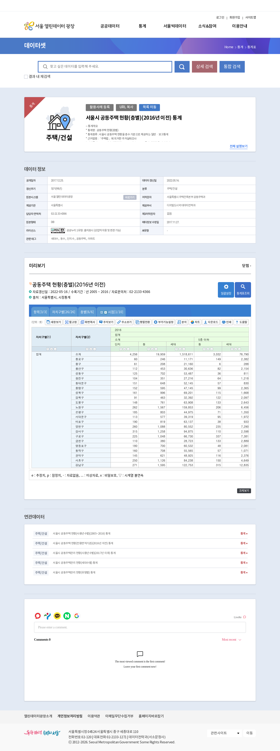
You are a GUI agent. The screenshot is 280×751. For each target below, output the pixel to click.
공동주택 (81, 238)
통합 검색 (232, 66)
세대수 (54, 238)
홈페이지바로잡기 (151, 716)
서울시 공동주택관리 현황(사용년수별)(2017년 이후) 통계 (84, 553)
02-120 (86, 737)
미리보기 (140, 266)
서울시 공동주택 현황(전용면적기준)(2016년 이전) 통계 (83, 543)
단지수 (70, 238)
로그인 (220, 17)
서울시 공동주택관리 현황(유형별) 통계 (74, 572)
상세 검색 (204, 66)
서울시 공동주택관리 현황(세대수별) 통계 (75, 562)
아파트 (91, 238)
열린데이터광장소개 (38, 716)
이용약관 (94, 716)
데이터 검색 (182, 67)
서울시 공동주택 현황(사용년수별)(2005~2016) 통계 (81, 533)
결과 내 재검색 (40, 77)
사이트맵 (250, 17)
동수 (62, 238)
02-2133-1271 (117, 737)
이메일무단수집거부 (119, 716)
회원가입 (234, 17)
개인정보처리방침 (70, 716)
